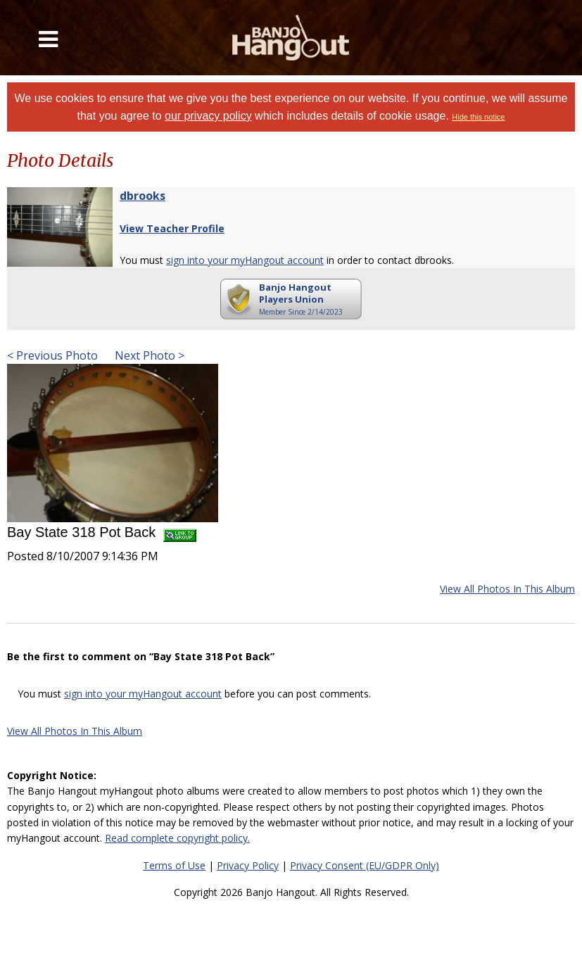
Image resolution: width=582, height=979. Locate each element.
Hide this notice (478, 117)
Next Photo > (148, 355)
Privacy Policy (248, 865)
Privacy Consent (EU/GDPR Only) (364, 865)
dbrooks (142, 195)
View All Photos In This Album (507, 588)
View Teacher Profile (172, 228)
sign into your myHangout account (245, 260)
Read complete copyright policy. (177, 838)
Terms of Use (174, 865)
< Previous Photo (52, 355)
